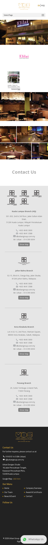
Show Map (24, 244)
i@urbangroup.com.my (25, 236)
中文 (43, 5)
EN (39, 5)
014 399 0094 (29, 239)
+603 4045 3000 (25, 230)
